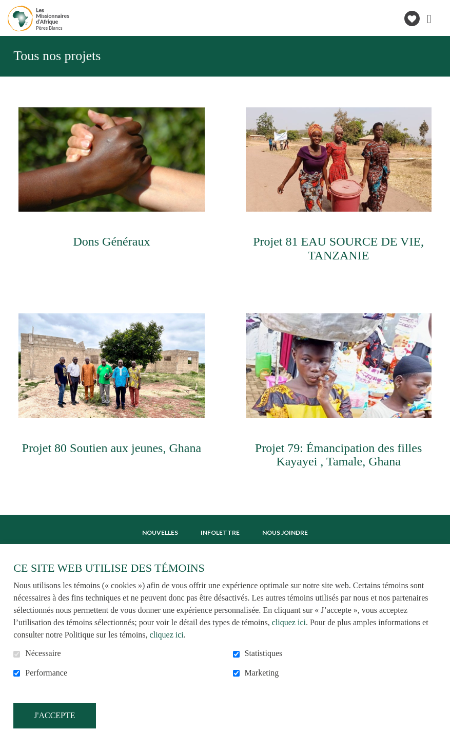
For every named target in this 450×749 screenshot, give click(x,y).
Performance (46, 672)
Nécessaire (43, 653)
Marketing (262, 672)
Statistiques (264, 653)
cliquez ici (289, 622)
